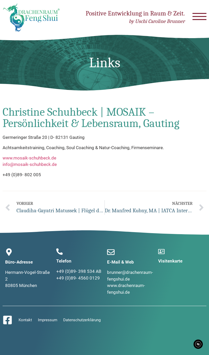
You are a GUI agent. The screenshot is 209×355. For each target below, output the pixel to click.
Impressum (47, 320)
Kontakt (25, 320)
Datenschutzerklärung (82, 320)
